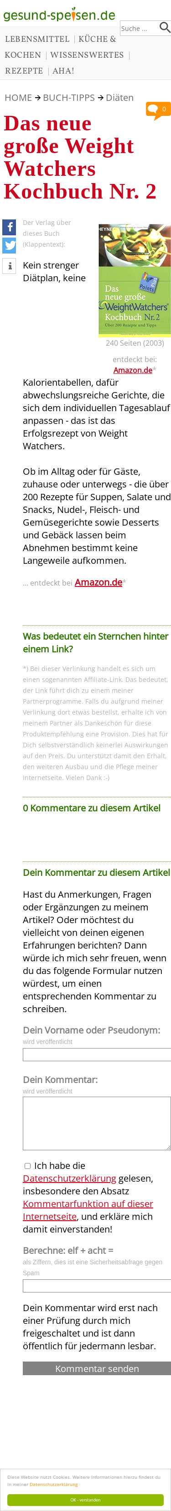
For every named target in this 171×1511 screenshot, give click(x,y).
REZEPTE (24, 71)
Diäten (120, 97)
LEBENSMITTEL (37, 39)
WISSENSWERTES (87, 55)
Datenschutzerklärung (54, 1484)
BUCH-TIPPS (69, 97)
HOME (18, 97)
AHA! (63, 71)
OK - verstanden (86, 1500)
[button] (9, 227)
